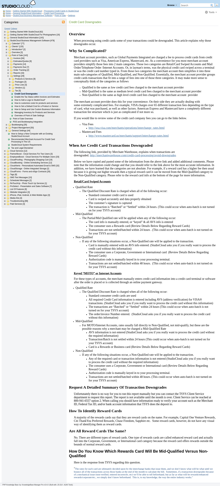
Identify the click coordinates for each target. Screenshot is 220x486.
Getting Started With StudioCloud (27, 11)
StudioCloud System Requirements (26, 145)
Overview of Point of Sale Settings (29, 115)
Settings (71, 15)
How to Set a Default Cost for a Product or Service (36, 106)
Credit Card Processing (54, 13)
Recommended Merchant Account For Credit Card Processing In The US (33, 140)
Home (8, 11)
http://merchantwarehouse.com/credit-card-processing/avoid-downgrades (133, 155)
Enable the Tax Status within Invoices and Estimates (37, 97)
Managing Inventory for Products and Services (35, 112)
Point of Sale (60, 15)
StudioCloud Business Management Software (32, 15)
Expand (7, 28)
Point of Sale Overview (23, 119)
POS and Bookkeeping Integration (28, 122)
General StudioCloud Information (27, 13)
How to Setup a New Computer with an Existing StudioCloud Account (32, 135)
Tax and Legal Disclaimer (22, 148)
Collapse (14, 28)
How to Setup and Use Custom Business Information (37, 109)
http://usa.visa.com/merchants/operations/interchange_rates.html (127, 127)
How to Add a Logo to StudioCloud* (30, 100)
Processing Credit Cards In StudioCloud (61, 11)
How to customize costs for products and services (36, 103)
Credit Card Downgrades (26, 94)
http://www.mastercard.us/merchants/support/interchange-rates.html (129, 135)
